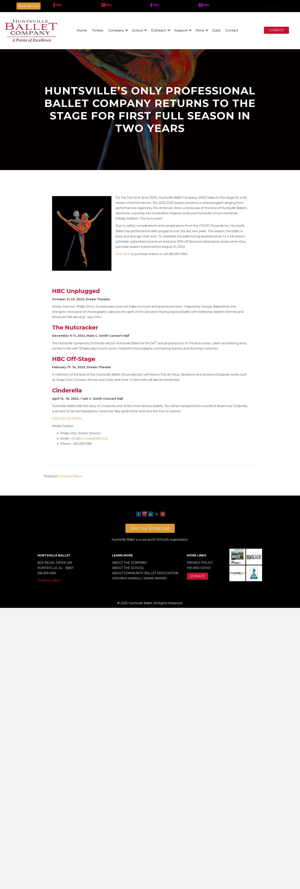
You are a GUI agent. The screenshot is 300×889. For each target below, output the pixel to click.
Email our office (49, 580)
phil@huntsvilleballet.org (89, 438)
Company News (70, 476)
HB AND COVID (199, 568)
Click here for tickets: (67, 418)
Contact (231, 30)
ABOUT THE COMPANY (129, 563)
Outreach (158, 30)
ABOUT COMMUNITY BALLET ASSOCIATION (145, 573)
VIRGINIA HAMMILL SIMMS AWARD (139, 578)
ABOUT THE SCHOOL (128, 568)
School (137, 30)
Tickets (97, 30)
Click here (123, 254)
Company (116, 30)
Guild (216, 30)
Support (181, 30)
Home (82, 30)
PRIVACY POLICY (200, 563)
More (200, 30)
